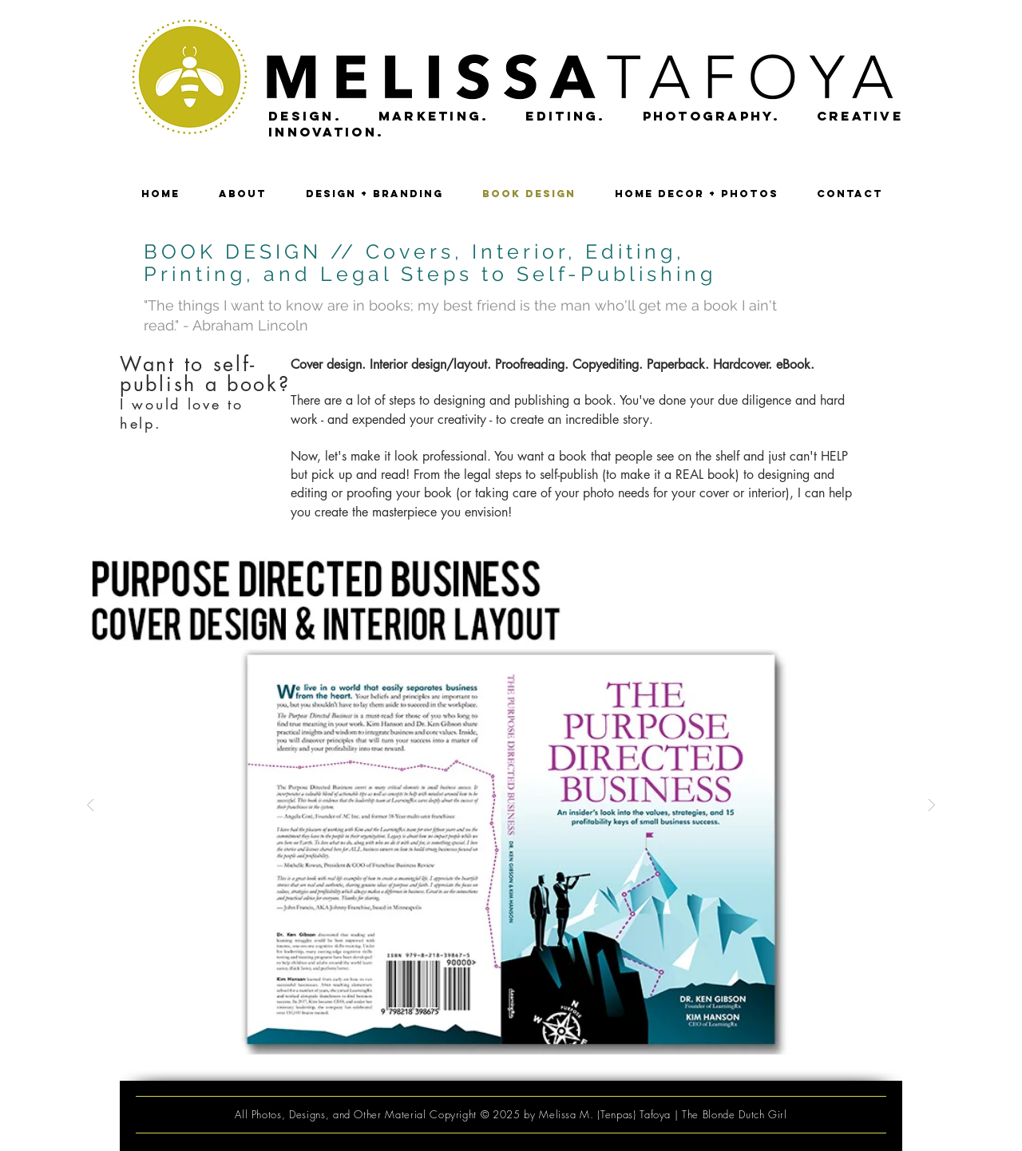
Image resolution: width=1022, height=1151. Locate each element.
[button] (511, 804)
